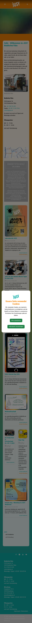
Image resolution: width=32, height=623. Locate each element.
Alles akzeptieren (16, 320)
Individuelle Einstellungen (16, 326)
